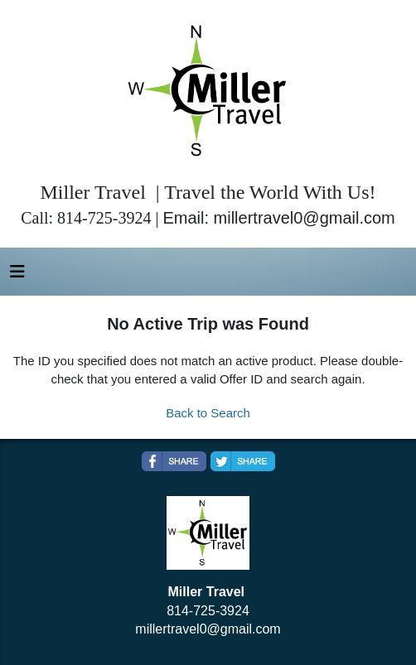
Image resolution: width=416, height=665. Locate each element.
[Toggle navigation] (17, 276)
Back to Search (208, 413)
